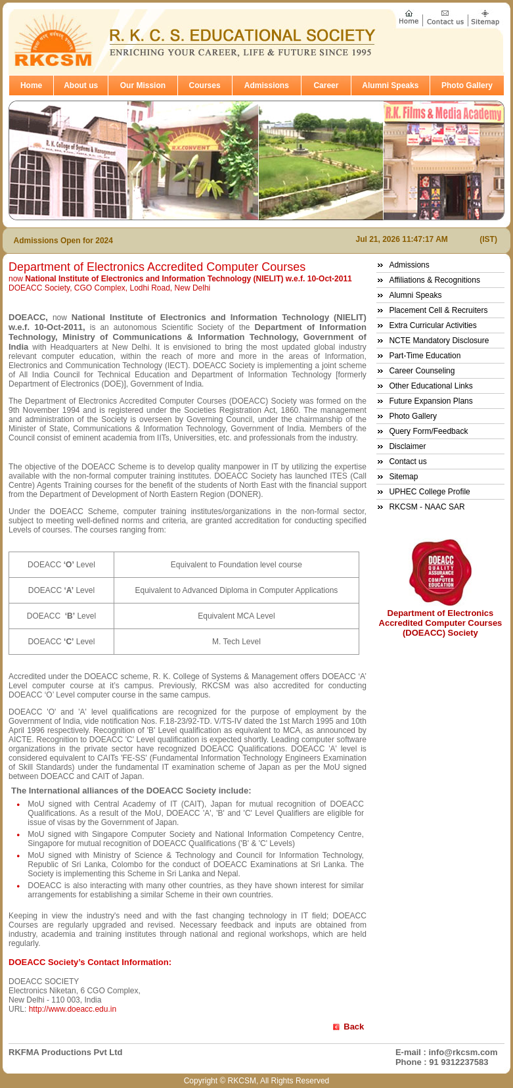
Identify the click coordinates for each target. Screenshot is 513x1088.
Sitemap (403, 476)
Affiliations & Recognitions (434, 280)
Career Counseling (422, 370)
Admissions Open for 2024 (63, 240)
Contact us (407, 461)
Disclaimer (407, 446)
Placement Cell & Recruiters (438, 310)
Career (325, 85)
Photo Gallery (467, 85)
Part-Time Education (424, 355)
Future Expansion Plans (430, 401)
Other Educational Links (430, 385)
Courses (205, 85)
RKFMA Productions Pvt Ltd (66, 1052)
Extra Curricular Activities (432, 325)
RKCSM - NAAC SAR (426, 506)
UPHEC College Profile (429, 491)
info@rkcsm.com (462, 1052)
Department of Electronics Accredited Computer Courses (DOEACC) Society (440, 623)
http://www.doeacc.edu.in (72, 1009)
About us (81, 85)
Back (354, 1026)
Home (31, 85)
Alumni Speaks (390, 85)
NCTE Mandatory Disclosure (439, 340)
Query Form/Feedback (428, 431)
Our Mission (143, 85)
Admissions (266, 85)
